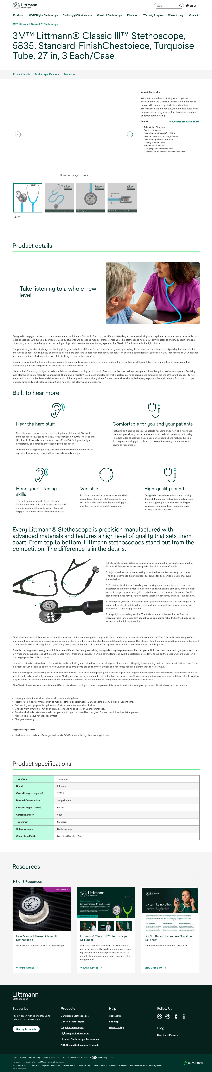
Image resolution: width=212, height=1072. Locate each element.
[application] (74, 131)
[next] (130, 134)
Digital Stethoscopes (72, 1027)
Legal (15, 1058)
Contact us (115, 1015)
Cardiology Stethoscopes (75, 1015)
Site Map (114, 1021)
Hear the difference (167, 1035)
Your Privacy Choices (103, 1057)
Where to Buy (116, 1027)
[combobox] (169, 5)
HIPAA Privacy (34, 1058)
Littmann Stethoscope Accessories (80, 1039)
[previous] (18, 134)
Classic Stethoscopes (72, 1021)
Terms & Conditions (51, 1058)
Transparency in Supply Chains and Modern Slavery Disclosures (38, 1062)
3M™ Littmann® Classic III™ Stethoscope (35, 24)
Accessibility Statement (79, 1058)
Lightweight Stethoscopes (75, 1033)
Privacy (23, 1058)
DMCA (64, 1058)
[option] (74, 134)
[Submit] (181, 5)
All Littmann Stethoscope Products (80, 1045)
